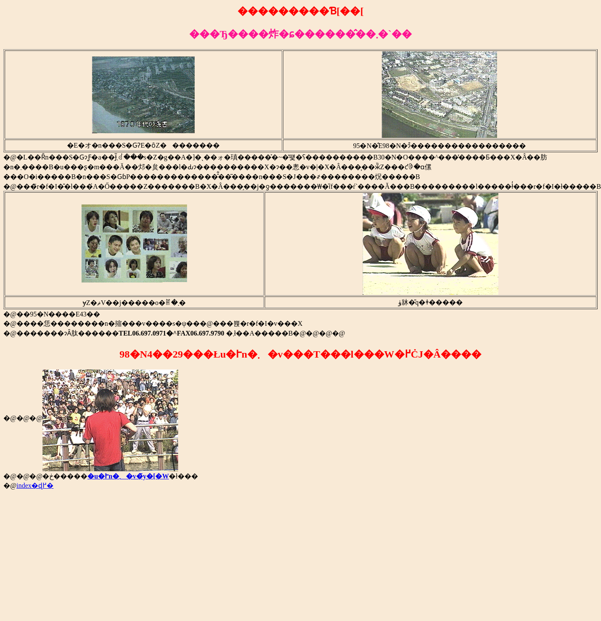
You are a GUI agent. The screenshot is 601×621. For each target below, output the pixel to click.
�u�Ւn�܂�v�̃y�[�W (128, 476)
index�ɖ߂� (35, 485)
